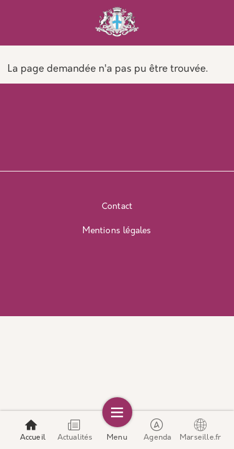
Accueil (33, 430)
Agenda (157, 430)
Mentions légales (116, 231)
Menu (117, 430)
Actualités (75, 430)
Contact (117, 207)
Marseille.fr (200, 430)
